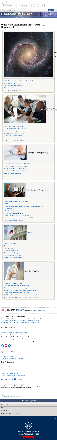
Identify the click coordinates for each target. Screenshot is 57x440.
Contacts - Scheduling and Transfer (14, 140)
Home (2, 17)
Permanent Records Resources (12, 138)
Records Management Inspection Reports (16, 168)
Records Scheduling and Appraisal (13, 135)
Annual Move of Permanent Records (14, 133)
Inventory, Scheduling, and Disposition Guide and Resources (20, 131)
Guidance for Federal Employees (13, 255)
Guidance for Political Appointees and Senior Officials (19, 253)
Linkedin (9, 345)
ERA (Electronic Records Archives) (13, 85)
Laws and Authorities (10, 243)
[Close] (55, 418)
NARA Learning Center (12, 213)
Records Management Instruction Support (17, 218)
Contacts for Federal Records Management (12, 367)
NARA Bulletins (8, 248)
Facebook (2, 345)
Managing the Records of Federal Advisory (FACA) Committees (21, 290)
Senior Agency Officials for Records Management (13, 358)
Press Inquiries (5, 371)
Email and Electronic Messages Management (16, 285)
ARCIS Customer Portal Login (12, 83)
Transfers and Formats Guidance (13, 257)
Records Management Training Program (16, 201)
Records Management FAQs (11, 250)
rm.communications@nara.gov (18, 334)
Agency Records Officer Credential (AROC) (17, 215)
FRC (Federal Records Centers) (12, 90)
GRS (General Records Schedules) (13, 126)
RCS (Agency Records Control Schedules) (15, 128)
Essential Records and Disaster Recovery (15, 288)
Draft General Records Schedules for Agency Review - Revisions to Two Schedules (21, 318)
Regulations (7, 246)
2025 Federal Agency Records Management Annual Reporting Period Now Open (20, 322)
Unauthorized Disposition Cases (13, 173)
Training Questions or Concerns (14, 220)
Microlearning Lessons (11, 211)
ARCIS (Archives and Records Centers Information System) (20, 81)
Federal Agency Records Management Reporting (17, 171)
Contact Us (4, 405)
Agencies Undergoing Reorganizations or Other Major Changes (21, 297)
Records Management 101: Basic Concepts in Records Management (24, 206)
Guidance (31, 232)
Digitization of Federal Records (13, 283)
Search (51, 10)
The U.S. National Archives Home (23, 4)
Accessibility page (40, 310)
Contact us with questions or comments (11, 396)
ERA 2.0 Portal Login (10, 88)
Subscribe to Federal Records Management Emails (14, 332)
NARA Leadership (5, 369)
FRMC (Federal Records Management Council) (12, 384)
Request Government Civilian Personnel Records (13, 375)
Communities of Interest (11, 379)
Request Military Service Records (9, 373)
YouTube (6, 345)
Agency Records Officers (7, 356)
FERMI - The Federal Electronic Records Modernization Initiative (22, 295)
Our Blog (4, 410)
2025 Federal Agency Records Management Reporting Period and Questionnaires (21, 324)
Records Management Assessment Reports (16, 166)
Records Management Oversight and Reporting (17, 164)
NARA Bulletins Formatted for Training (16, 204)
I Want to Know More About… (10, 413)
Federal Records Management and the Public (16, 292)
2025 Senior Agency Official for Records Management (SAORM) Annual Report (20, 320)
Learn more (28, 437)
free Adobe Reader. (20, 309)
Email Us (4, 407)
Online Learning (9, 208)
